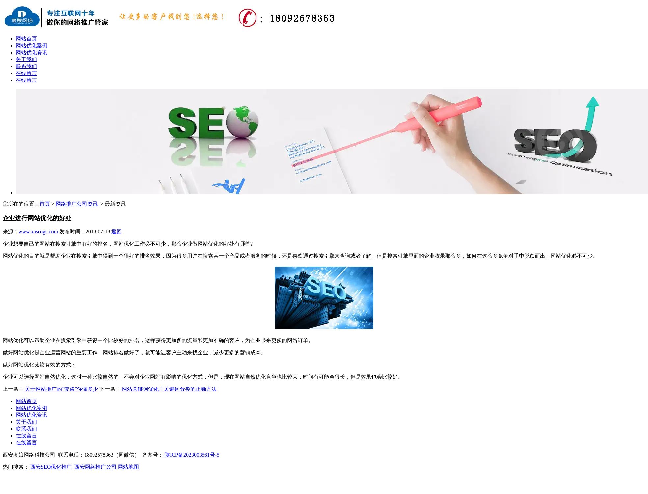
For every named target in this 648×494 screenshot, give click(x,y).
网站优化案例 (31, 45)
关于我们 (26, 59)
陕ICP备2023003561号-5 (191, 455)
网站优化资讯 (31, 52)
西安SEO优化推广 (51, 467)
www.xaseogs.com (38, 231)
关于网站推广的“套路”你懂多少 (61, 389)
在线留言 (26, 73)
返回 (116, 231)
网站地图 (128, 467)
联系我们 (26, 66)
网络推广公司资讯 (77, 204)
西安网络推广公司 (95, 467)
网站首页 (26, 38)
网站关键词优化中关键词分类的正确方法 (169, 389)
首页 (45, 204)
